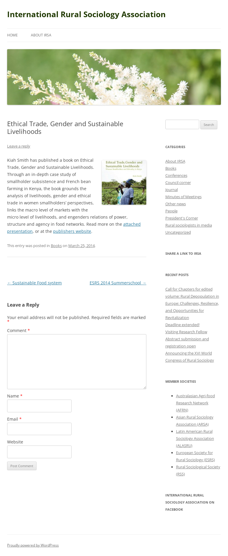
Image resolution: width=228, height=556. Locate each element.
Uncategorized (178, 232)
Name (15, 396)
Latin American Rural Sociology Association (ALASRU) (195, 438)
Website (15, 442)
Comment (18, 330)
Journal (171, 189)
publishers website (72, 231)
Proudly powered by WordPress (33, 545)
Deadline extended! (182, 324)
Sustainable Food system (34, 283)
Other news (175, 203)
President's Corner (181, 218)
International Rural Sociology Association (86, 14)
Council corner (178, 182)
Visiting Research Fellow (186, 331)
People (171, 211)
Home (12, 35)
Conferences (176, 175)
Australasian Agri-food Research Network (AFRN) (195, 403)
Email (14, 419)
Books (56, 245)
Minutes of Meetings (183, 196)
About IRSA (41, 35)
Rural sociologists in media (188, 225)
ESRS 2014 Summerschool (118, 283)
